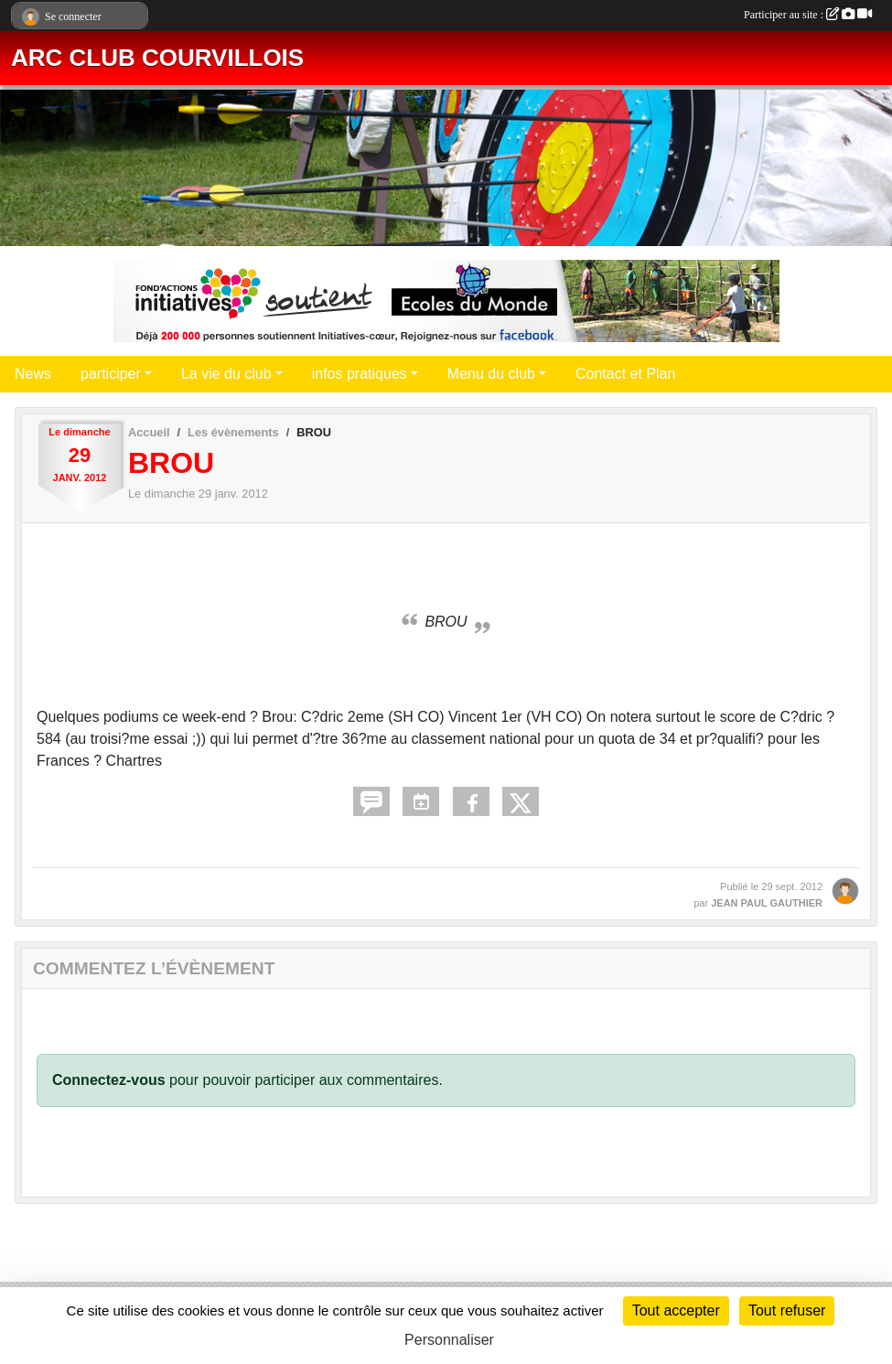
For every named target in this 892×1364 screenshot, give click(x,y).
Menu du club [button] (491, 373)
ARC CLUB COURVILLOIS (157, 57)
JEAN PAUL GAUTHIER (766, 902)
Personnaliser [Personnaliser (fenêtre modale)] (449, 1340)
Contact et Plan (625, 373)
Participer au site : (808, 14)
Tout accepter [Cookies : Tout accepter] (676, 1310)
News (33, 373)
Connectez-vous (109, 1080)
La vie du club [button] (226, 373)
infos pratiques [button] (359, 373)
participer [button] (111, 373)
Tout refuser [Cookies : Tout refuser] (786, 1310)
